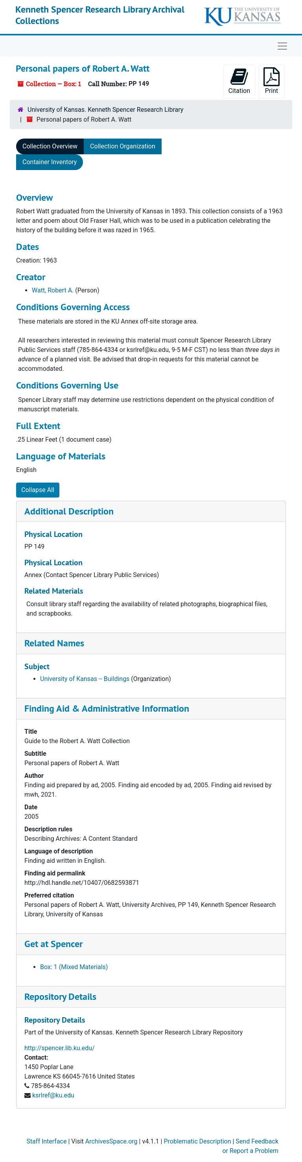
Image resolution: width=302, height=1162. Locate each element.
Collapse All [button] (37, 490)
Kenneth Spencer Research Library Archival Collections (99, 15)
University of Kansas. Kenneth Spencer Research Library (105, 109)
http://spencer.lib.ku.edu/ (59, 1048)
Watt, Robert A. (53, 290)
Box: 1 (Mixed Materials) (74, 967)
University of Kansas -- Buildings (84, 679)
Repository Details (60, 996)
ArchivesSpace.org (111, 1141)
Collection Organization (122, 146)
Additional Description (69, 511)
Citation (239, 80)
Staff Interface (46, 1141)
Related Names (54, 643)
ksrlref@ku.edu (53, 1095)
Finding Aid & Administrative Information (106, 708)
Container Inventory (49, 162)
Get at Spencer (53, 944)
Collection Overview (49, 146)
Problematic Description (197, 1141)
